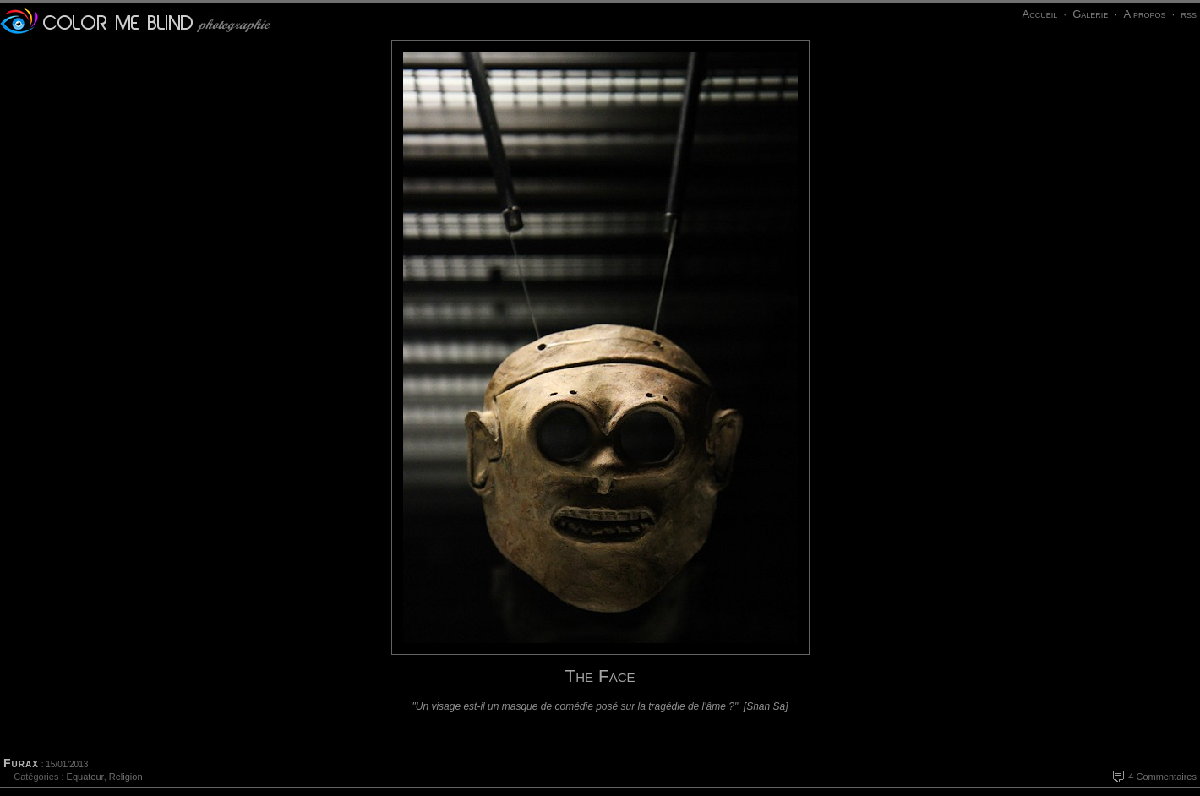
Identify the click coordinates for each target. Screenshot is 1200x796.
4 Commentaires (1162, 776)
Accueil (1039, 14)
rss (1189, 14)
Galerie (1090, 14)
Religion (126, 776)
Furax (21, 763)
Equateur (85, 776)
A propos (1144, 14)
